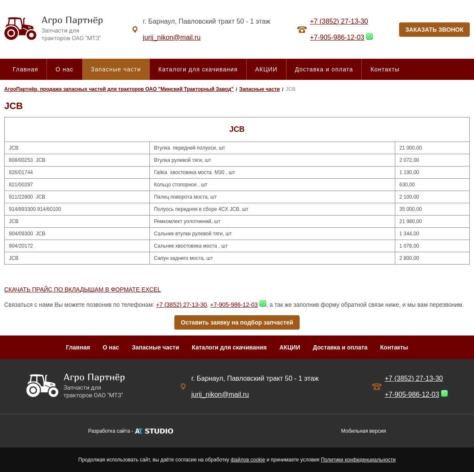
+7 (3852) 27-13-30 (339, 21)
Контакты (384, 69)
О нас (64, 69)
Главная (25, 69)
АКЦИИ (266, 69)
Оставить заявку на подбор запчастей (237, 322)
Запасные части (116, 69)
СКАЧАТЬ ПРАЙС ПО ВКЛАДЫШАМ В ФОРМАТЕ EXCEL (82, 289)
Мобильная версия (363, 431)
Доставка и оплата (324, 69)
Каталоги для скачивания (198, 69)
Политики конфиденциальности (358, 460)
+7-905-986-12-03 (337, 37)
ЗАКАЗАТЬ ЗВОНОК (434, 29)
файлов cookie (248, 460)
